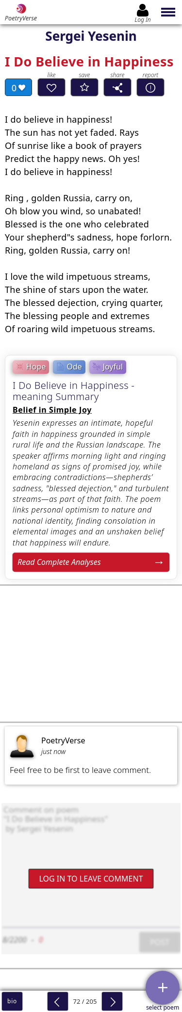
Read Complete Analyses (59, 562)
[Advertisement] (91, 654)
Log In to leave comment (91, 878)
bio (12, 1001)
